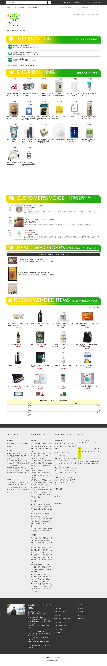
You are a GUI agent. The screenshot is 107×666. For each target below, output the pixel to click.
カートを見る (82, 615)
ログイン (85, 2)
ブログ (75, 7)
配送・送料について (60, 612)
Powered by (53, 660)
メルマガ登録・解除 (64, 7)
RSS (55, 632)
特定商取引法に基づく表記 (62, 618)
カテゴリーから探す (18, 7)
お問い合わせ (83, 7)
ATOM (60, 632)
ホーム (8, 7)
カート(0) (96, 2)
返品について (58, 615)
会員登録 (76, 2)
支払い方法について (60, 608)
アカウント (66, 2)
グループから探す (31, 7)
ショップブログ (59, 629)
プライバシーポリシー (61, 622)
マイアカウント (82, 605)
